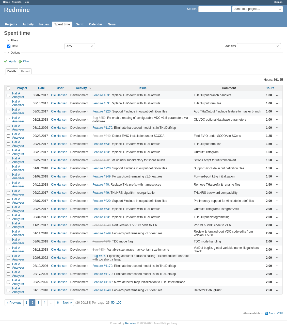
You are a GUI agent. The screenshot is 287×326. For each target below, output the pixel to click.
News (112, 24)
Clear (26, 61)
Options (15, 52)
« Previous (14, 302)
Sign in (278, 2)
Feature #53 (100, 95)
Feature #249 (101, 176)
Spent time (62, 24)
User (60, 88)
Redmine (130, 323)
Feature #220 (101, 111)
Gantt (79, 24)
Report (25, 71)
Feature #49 (100, 192)
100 (118, 302)
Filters (14, 40)
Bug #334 (98, 249)
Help (26, 2)
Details (11, 71)
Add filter (230, 45)
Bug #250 (98, 118)
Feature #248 (101, 225)
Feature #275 (101, 241)
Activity (28, 24)
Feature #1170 (102, 127)
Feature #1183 (102, 282)
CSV (280, 313)
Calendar (95, 24)
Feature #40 (100, 184)
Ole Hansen (59, 95)
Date (14, 45)
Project (22, 88)
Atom (272, 313)
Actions (278, 95)
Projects (17, 2)
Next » (67, 302)
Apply (12, 61)
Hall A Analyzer (18, 95)
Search (192, 9)
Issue (143, 88)
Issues (44, 24)
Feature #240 (101, 136)
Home (6, 2)
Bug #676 (98, 256)
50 (113, 302)
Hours (269, 88)
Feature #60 (100, 160)
